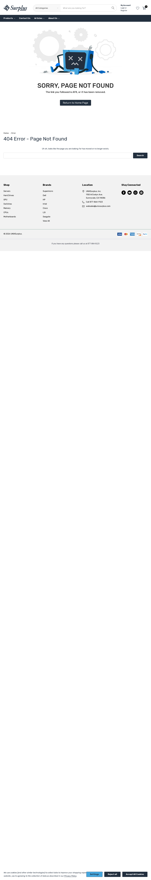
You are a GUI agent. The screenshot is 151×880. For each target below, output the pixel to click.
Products (8, 18)
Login (123, 8)
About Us (52, 18)
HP (44, 200)
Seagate (46, 217)
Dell (44, 195)
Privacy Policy (70, 876)
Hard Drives (9, 195)
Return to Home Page (75, 102)
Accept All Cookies (135, 874)
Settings (94, 874)
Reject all (112, 874)
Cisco (45, 208)
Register (124, 11)
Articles (38, 18)
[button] (75, 103)
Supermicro (48, 191)
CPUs (6, 212)
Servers (7, 191)
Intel (45, 204)
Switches (8, 204)
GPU (5, 200)
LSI (44, 212)
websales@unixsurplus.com (98, 206)
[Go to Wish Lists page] (137, 8)
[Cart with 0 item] (144, 8)
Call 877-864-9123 (94, 202)
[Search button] (113, 8)
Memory (7, 208)
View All (46, 221)
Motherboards (10, 217)
